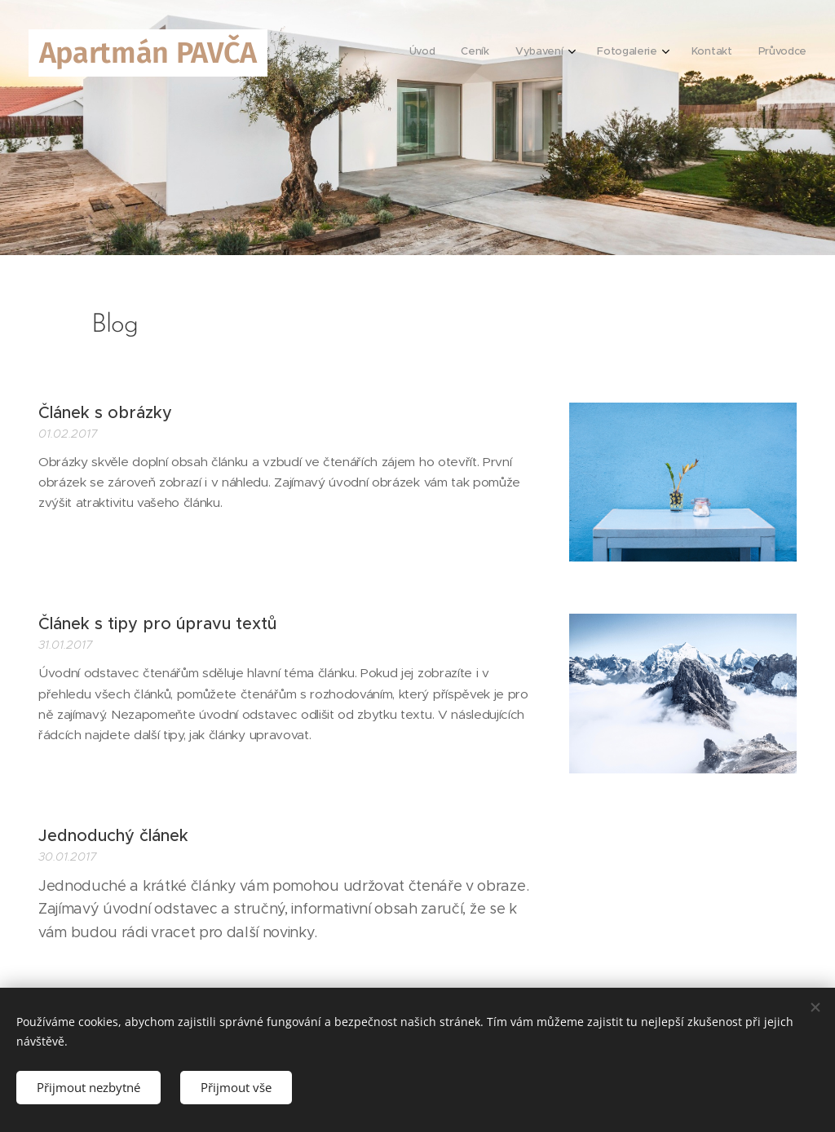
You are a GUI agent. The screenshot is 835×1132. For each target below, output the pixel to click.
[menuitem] (664, 53)
